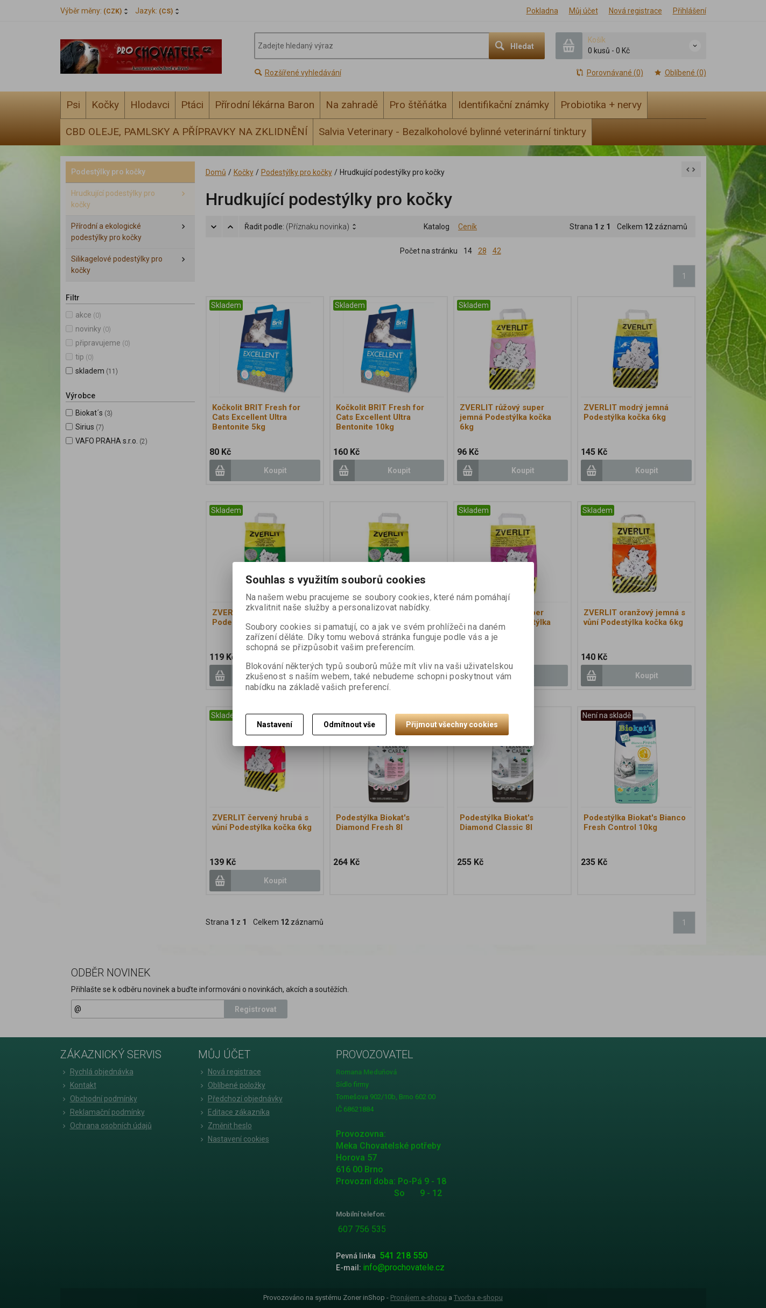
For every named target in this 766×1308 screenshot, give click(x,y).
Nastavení (274, 724)
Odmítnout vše (349, 724)
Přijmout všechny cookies (452, 724)
